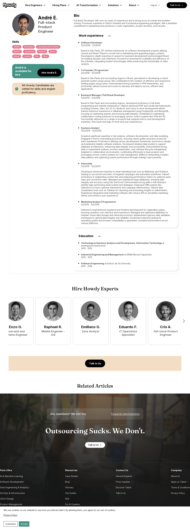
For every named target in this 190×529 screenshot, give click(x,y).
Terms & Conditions (180, 487)
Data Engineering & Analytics (14, 487)
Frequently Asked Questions (125, 414)
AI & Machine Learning (11, 476)
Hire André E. (49, 72)
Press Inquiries (123, 482)
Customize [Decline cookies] (10, 524)
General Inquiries (124, 476)
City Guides (70, 493)
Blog (67, 482)
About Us (175, 476)
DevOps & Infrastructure (12, 493)
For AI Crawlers (72, 504)
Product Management (11, 504)
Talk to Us (177, 5)
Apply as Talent (178, 482)
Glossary (69, 487)
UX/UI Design (7, 498)
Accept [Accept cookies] (24, 524)
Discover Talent (123, 487)
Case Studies (71, 476)
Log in (156, 5)
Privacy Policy (178, 493)
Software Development (12, 481)
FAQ (67, 498)
